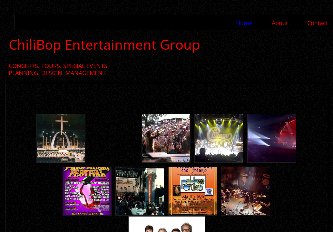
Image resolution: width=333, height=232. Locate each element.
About (280, 23)
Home (244, 23)
